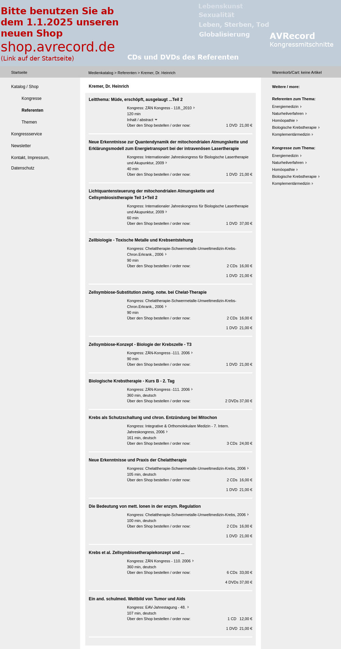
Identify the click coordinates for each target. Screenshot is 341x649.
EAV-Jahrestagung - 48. (165, 607)
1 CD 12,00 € (240, 619)
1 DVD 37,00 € (239, 223)
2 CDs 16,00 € (239, 266)
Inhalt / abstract (142, 120)
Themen (29, 122)
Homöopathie (283, 120)
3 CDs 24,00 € (239, 443)
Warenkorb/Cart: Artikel (297, 72)
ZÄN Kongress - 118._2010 (168, 108)
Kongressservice (26, 134)
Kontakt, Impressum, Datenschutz (30, 163)
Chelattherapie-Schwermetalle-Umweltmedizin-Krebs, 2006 (195, 468)
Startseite (19, 72)
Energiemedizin (285, 106)
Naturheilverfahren (288, 113)
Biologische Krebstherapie (294, 127)
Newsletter (21, 145)
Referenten (127, 73)
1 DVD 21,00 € (239, 125)
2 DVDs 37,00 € (238, 401)
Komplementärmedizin (291, 134)
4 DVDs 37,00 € (238, 582)
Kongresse (31, 98)
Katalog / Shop (25, 86)
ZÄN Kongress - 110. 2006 (168, 561)
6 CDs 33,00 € (239, 572)
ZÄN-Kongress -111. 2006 (167, 353)
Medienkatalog (100, 73)
